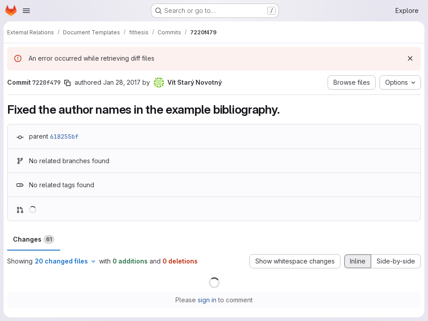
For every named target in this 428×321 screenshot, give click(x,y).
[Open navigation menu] (26, 11)
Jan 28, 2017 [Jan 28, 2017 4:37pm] (122, 82)
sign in (207, 300)
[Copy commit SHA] (67, 83)
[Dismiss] (410, 58)
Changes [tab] (33, 239)
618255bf (64, 136)
